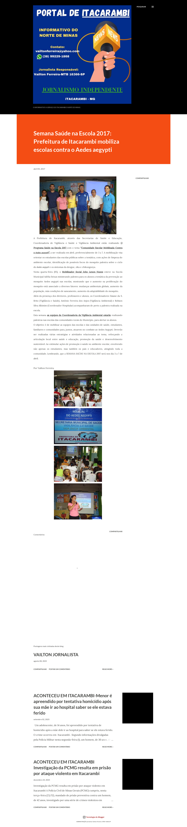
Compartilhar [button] (142, 178)
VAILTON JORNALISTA (56, 654)
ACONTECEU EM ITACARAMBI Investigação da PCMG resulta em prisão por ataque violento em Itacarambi (72, 767)
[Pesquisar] (141, 6)
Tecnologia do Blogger (93, 817)
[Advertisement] (74, 615)
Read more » (107, 669)
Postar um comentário (59, 669)
